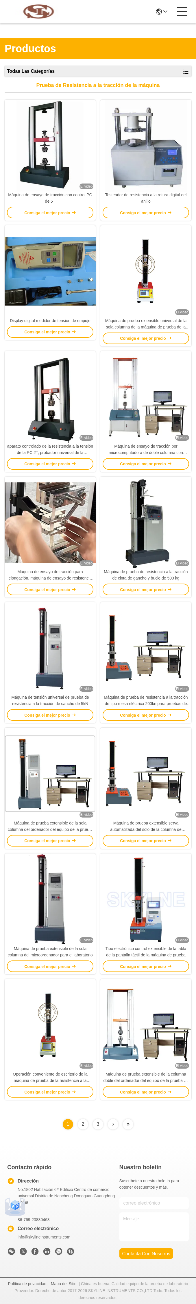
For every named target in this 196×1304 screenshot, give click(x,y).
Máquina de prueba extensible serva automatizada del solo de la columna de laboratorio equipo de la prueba (146, 827)
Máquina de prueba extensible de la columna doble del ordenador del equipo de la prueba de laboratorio (145, 1078)
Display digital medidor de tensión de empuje (50, 320)
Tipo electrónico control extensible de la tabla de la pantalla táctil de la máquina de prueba (146, 951)
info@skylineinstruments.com (44, 1237)
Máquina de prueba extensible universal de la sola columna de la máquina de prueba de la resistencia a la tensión (146, 324)
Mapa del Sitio (64, 1283)
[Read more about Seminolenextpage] (113, 1124)
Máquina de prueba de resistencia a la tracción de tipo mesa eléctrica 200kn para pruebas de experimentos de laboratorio (146, 701)
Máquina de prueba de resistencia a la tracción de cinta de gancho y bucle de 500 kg (146, 574)
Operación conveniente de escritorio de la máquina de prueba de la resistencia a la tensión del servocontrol (50, 1078)
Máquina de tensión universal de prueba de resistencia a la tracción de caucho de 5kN (50, 700)
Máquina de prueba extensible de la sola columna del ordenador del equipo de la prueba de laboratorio (50, 827)
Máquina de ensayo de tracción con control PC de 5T (50, 198)
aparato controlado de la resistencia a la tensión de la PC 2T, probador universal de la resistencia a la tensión (50, 450)
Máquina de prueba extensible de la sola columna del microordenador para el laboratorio (50, 951)
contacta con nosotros (146, 1253)
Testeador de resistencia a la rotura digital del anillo (146, 198)
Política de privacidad (27, 1283)
